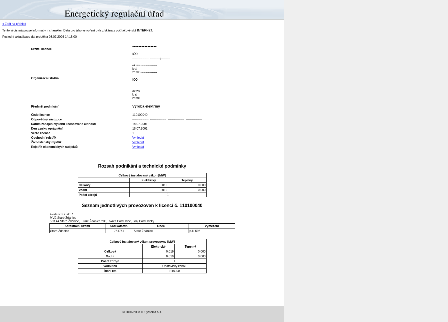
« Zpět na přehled (14, 23)
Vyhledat (138, 137)
